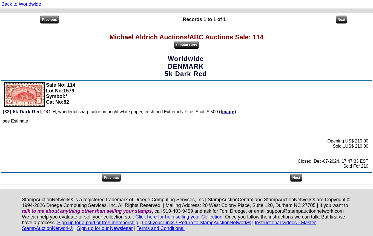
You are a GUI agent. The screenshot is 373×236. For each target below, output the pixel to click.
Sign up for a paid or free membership (97, 222)
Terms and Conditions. (161, 228)
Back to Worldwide (21, 4)
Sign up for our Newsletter (105, 228)
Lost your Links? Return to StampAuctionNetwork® (196, 222)
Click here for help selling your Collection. (179, 217)
